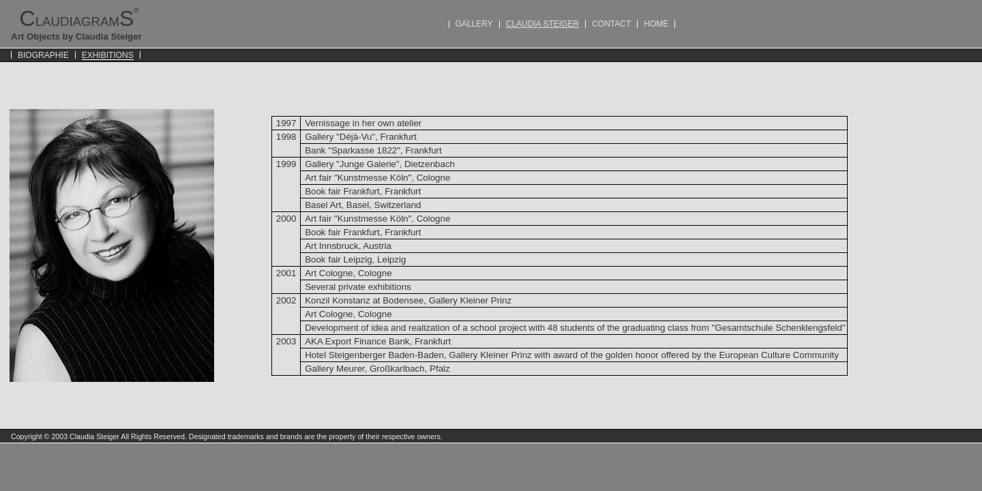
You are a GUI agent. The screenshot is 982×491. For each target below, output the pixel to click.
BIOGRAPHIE (43, 55)
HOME (656, 24)
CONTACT (611, 24)
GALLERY (474, 24)
